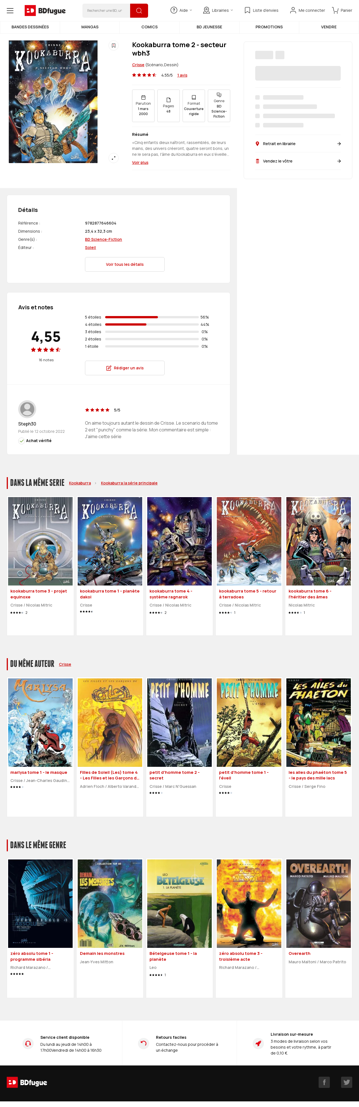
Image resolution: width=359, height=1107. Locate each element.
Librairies (218, 10)
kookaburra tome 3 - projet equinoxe (38, 594)
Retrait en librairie (298, 143)
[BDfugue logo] (45, 10)
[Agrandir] (114, 158)
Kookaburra (80, 483)
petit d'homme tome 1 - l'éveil (244, 775)
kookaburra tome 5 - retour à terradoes (247, 594)
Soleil (90, 247)
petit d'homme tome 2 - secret (174, 775)
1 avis (182, 75)
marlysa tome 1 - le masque (38, 772)
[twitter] (346, 1082)
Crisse (138, 64)
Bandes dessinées (30, 26)
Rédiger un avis (125, 368)
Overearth (299, 953)
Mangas (89, 26)
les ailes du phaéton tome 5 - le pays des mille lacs (318, 775)
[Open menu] (10, 10)
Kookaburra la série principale (129, 483)
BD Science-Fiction (103, 239)
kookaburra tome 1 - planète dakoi (110, 594)
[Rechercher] (139, 11)
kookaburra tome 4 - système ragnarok (170, 594)
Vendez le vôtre (298, 161)
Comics (149, 26)
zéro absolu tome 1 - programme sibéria (31, 956)
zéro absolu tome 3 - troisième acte (241, 956)
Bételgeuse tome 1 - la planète (173, 956)
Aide (181, 10)
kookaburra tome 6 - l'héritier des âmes (310, 594)
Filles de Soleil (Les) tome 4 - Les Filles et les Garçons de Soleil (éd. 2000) (109, 778)
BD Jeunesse (209, 26)
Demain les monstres (102, 953)
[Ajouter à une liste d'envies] (114, 45)
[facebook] (324, 1082)
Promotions (269, 26)
